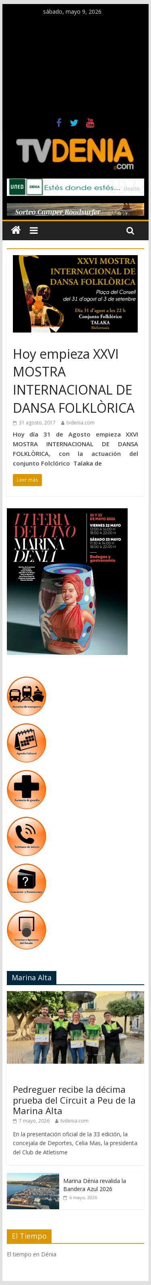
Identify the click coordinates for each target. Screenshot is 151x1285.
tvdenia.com (80, 422)
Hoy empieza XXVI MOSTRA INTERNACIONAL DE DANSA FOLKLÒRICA (73, 380)
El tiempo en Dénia (31, 1254)
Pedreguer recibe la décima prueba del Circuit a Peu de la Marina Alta (74, 1100)
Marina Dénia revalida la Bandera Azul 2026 (94, 1185)
